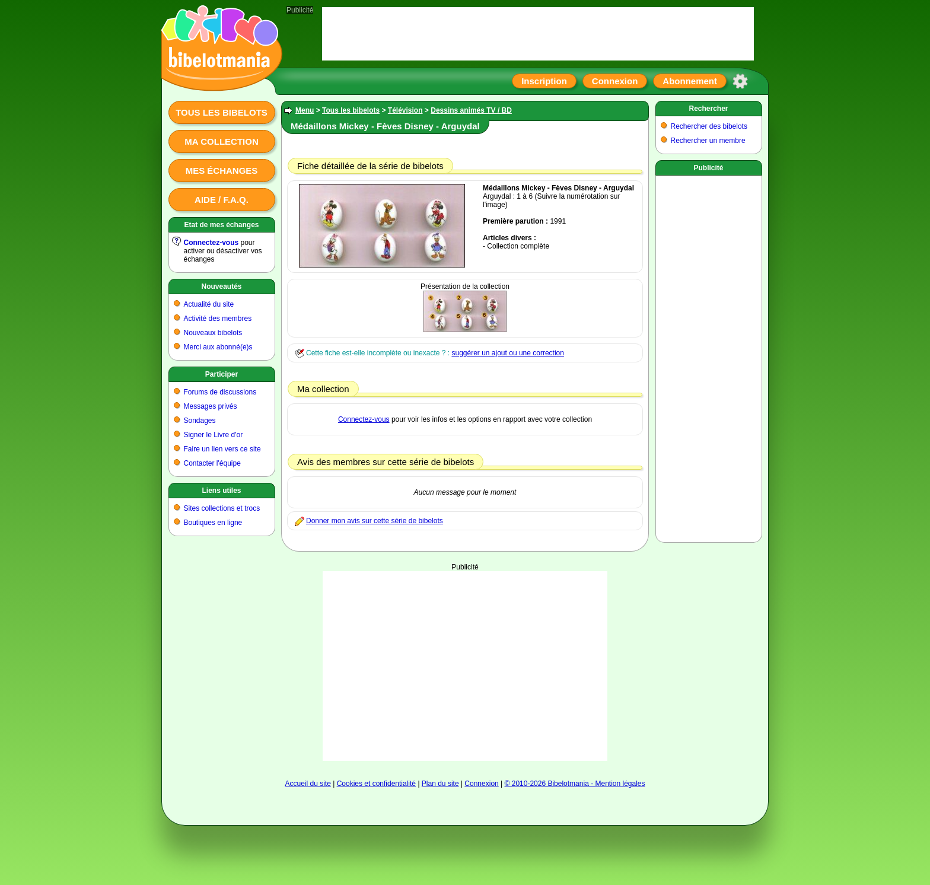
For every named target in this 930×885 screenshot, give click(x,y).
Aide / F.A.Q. (222, 200)
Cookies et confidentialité (376, 783)
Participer (221, 374)
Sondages (200, 420)
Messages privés (210, 406)
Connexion (615, 81)
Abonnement (690, 81)
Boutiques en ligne (213, 522)
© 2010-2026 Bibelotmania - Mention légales (575, 783)
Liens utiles (221, 490)
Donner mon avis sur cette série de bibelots (374, 521)
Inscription (544, 81)
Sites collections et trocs (222, 508)
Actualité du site (209, 304)
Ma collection (221, 141)
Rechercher (708, 108)
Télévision (405, 110)
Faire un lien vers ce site (222, 449)
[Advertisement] (465, 666)
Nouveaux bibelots (213, 333)
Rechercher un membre (708, 140)
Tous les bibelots (221, 112)
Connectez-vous (211, 242)
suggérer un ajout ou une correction (507, 353)
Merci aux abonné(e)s (218, 347)
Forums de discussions (220, 392)
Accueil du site (307, 783)
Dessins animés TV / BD (471, 110)
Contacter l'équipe (212, 463)
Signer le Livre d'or (213, 435)
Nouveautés (221, 286)
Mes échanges (222, 170)
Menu (304, 110)
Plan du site (440, 783)
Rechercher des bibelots (709, 126)
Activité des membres (218, 318)
